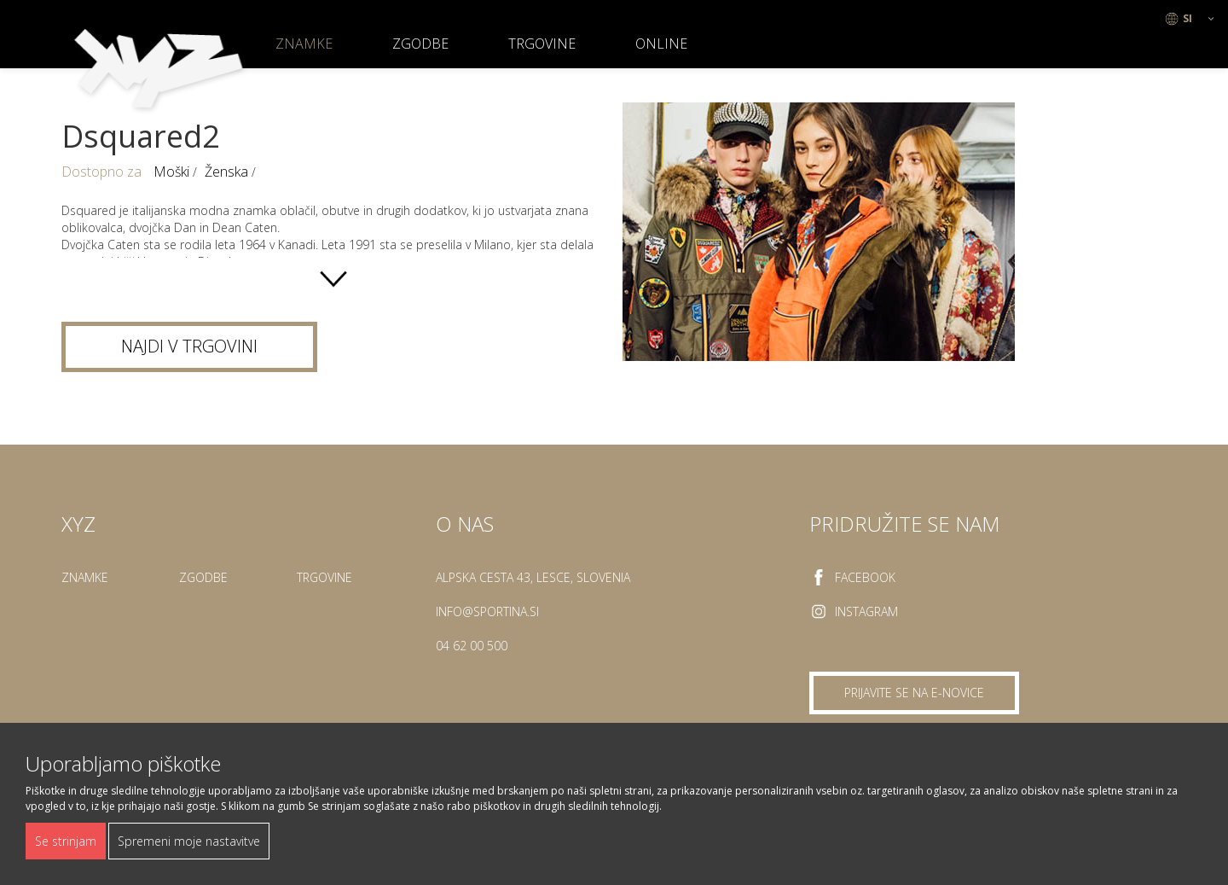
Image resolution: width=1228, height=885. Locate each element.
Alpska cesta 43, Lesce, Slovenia (533, 577)
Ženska (228, 171)
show (333, 279)
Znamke (304, 43)
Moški (173, 171)
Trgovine (542, 43)
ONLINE (661, 43)
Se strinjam (65, 841)
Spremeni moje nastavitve (189, 841)
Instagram (866, 611)
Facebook (865, 577)
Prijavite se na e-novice (914, 692)
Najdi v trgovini (189, 346)
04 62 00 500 (471, 646)
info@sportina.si (487, 611)
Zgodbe (420, 43)
